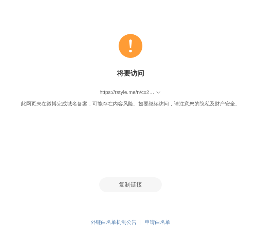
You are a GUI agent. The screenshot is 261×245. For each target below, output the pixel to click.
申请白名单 (157, 222)
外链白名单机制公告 (114, 222)
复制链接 (130, 184)
